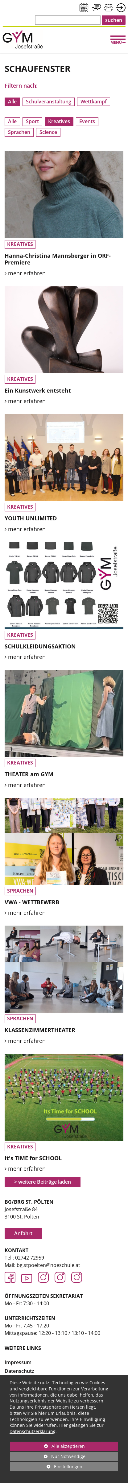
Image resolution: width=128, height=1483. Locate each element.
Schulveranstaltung (48, 101)
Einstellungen (46, 1467)
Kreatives (59, 121)
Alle (12, 101)
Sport (32, 121)
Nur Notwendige (47, 1457)
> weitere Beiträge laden (42, 1181)
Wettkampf (94, 101)
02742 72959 (29, 1257)
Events (87, 121)
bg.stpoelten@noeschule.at (48, 1265)
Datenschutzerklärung (33, 1431)
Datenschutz (19, 1371)
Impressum (18, 1362)
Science (48, 132)
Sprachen (19, 132)
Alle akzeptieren (47, 1446)
